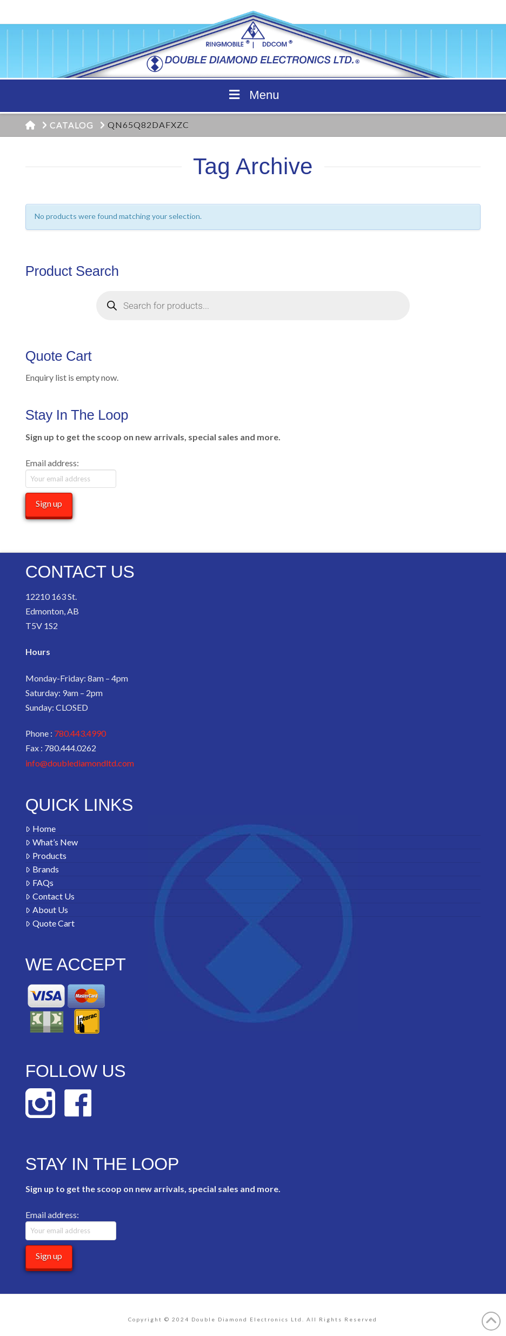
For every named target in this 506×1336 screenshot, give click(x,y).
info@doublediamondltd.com (79, 763)
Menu (253, 95)
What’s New (51, 842)
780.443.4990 (80, 733)
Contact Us (50, 896)
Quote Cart (50, 923)
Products (45, 855)
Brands (42, 869)
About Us (46, 909)
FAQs (39, 882)
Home (40, 828)
